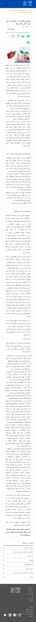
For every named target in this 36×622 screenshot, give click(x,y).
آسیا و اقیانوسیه (28, 564)
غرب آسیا (30, 556)
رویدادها (31, 592)
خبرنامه (31, 601)
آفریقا (31, 577)
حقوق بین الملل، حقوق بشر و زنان (23, 552)
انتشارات (31, 599)
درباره (31, 607)
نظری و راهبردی (28, 548)
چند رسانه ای (30, 595)
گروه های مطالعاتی (30, 588)
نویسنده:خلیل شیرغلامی (24, 12)
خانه (31, 10)
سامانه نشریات (29, 612)
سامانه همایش (29, 609)
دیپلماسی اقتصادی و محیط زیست (18, 10)
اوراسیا (31, 560)
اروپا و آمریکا (29, 568)
